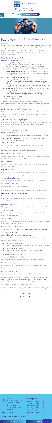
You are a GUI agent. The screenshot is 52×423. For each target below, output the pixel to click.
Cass (20, 9)
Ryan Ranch (23, 10)
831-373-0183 (27, 9)
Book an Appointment (30, 14)
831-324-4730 (32, 10)
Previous (23, 297)
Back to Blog (26, 293)
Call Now (13, 421)
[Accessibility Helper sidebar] (2, 15)
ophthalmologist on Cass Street (30, 280)
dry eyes (29, 213)
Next (31, 297)
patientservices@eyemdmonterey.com (14, 416)
